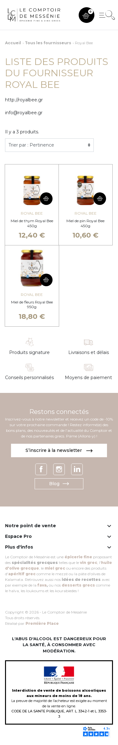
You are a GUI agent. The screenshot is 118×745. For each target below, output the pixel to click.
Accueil (13, 42)
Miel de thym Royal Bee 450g (32, 223)
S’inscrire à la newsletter (59, 450)
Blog (59, 483)
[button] (86, 15)
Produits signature (29, 352)
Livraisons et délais (88, 352)
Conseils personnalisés (29, 377)
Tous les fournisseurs (48, 42)
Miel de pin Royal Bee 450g (85, 223)
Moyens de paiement (88, 377)
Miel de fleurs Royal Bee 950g (32, 304)
